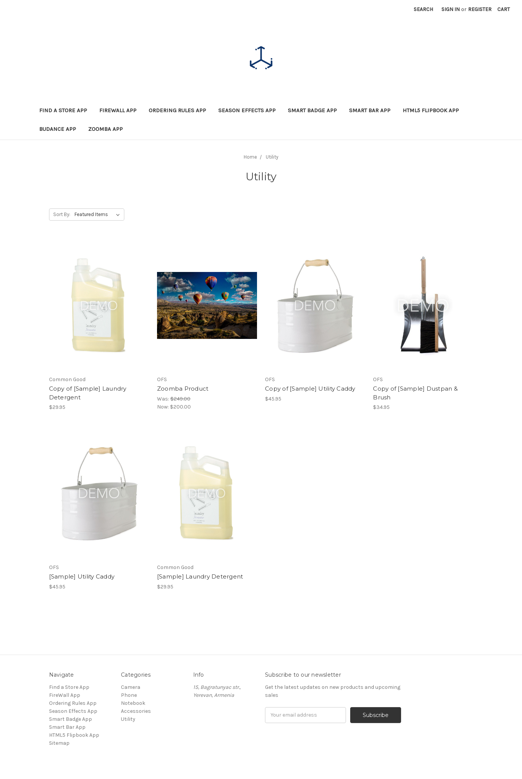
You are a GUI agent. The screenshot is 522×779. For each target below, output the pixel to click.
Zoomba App (105, 129)
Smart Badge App (312, 110)
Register (480, 9)
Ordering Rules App (177, 110)
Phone (129, 695)
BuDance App (57, 129)
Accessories (136, 711)
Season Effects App (247, 110)
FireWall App (117, 110)
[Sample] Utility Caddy (82, 576)
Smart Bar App (369, 110)
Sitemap (59, 743)
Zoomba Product (183, 388)
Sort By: (61, 214)
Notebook (133, 703)
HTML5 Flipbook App (431, 110)
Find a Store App (63, 110)
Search (423, 9)
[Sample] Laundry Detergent (200, 576)
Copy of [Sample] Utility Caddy (310, 388)
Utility (128, 719)
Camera (130, 687)
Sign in (450, 9)
